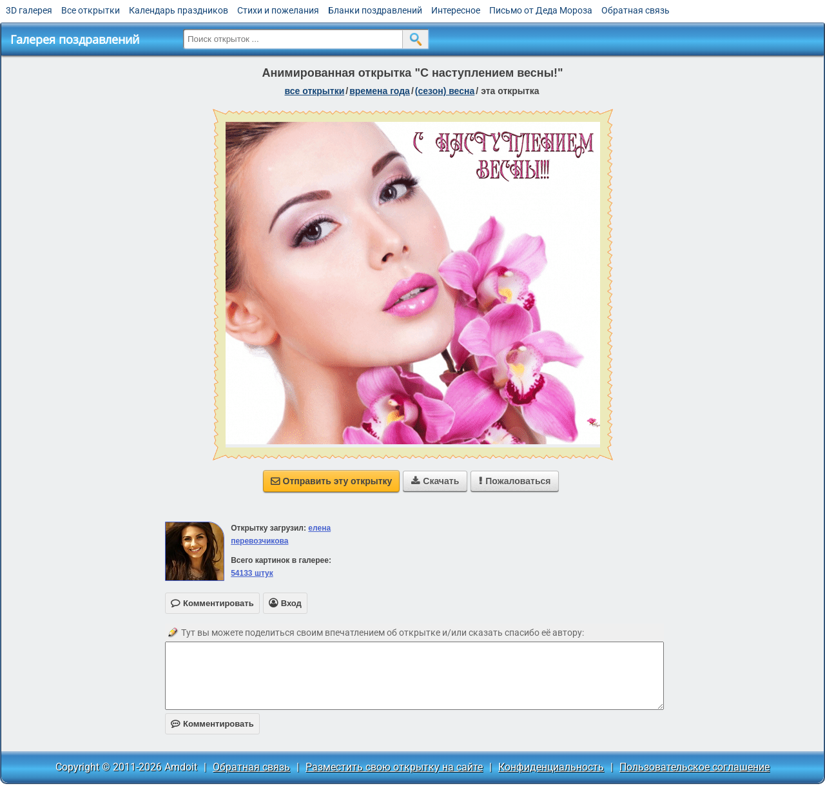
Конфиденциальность (551, 767)
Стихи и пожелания (278, 10)
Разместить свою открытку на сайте (394, 767)
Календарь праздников (178, 10)
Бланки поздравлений (375, 10)
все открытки (315, 91)
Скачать (435, 481)
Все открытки (90, 10)
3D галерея (29, 10)
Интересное (455, 10)
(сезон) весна (444, 91)
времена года (379, 91)
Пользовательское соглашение (694, 767)
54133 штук (252, 573)
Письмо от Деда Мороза (540, 10)
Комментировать (212, 724)
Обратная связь (635, 10)
